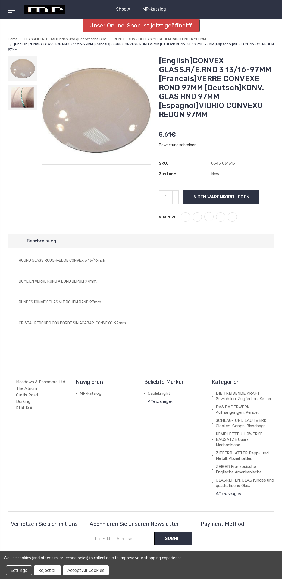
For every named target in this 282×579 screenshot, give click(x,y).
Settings (19, 570)
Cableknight (159, 393)
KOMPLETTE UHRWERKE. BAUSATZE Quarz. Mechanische (239, 439)
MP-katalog (154, 9)
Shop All (126, 9)
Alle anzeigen (160, 401)
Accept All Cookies (85, 570)
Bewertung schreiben (177, 145)
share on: (168, 216)
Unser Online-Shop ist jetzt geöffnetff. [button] (141, 25)
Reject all (47, 570)
